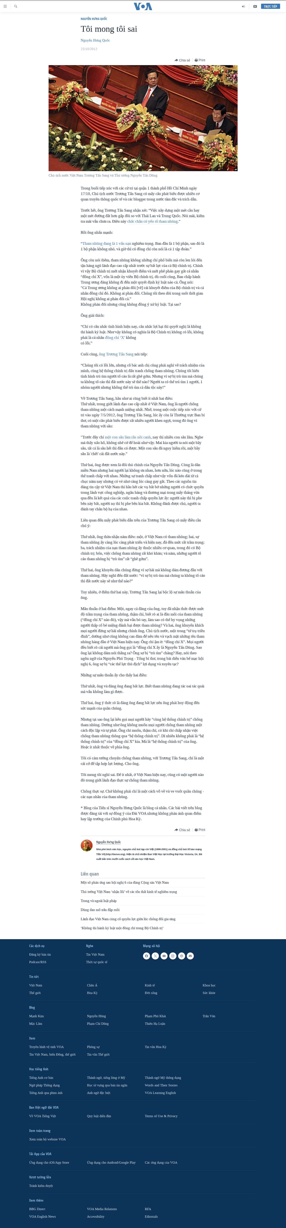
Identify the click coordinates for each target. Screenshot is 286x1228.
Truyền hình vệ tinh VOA (46, 1047)
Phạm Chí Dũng (98, 1024)
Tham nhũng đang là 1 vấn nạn (106, 243)
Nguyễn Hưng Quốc (94, 19)
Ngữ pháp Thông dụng (44, 1085)
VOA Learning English (160, 1093)
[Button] (182, 60)
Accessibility (95, 1217)
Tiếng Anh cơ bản (41, 1078)
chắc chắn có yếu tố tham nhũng (152, 221)
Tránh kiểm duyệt (41, 1186)
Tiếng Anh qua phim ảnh (45, 1093)
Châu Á (92, 985)
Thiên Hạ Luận (155, 1024)
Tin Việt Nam (95, 954)
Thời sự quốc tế (96, 962)
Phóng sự (93, 1047)
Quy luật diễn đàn (99, 1116)
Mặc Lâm (35, 1024)
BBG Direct (37, 1209)
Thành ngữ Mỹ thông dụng (163, 1078)
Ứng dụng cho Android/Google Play (111, 1162)
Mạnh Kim (36, 1016)
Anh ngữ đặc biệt (98, 1093)
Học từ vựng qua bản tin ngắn (107, 1085)
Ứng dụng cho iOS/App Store (49, 1162)
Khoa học (209, 985)
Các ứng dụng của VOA (161, 1162)
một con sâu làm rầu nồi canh (128, 437)
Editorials (151, 1217)
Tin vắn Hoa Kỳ (155, 1047)
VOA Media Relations (102, 1209)
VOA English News (42, 1217)
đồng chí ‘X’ (115, 337)
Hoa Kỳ (92, 993)
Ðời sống (151, 993)
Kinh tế (150, 985)
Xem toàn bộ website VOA (47, 1139)
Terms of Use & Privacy (161, 1116)
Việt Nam (35, 985)
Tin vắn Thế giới (98, 1054)
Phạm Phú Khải (155, 1016)
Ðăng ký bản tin (40, 954)
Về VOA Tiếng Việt (42, 1116)
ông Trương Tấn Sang (116, 354)
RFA (148, 1209)
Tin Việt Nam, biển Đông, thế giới (52, 1054)
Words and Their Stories (161, 1085)
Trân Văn (209, 1016)
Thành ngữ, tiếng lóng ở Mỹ (106, 1078)
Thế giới (35, 993)
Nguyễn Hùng (96, 1016)
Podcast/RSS (37, 962)
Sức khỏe (209, 993)
